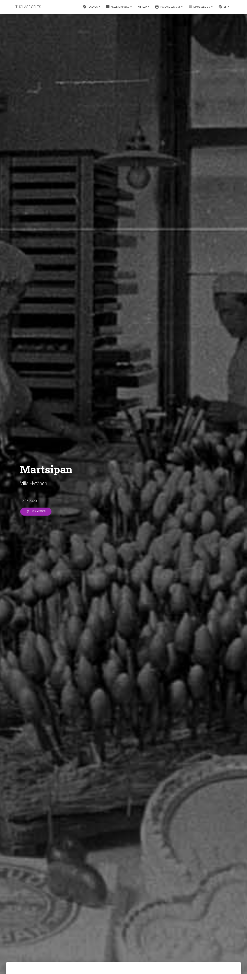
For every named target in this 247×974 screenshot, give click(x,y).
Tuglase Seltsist (168, 7)
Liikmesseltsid (199, 7)
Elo (142, 7)
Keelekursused (118, 7)
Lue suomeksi (36, 511)
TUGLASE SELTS (28, 7)
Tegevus (90, 7)
